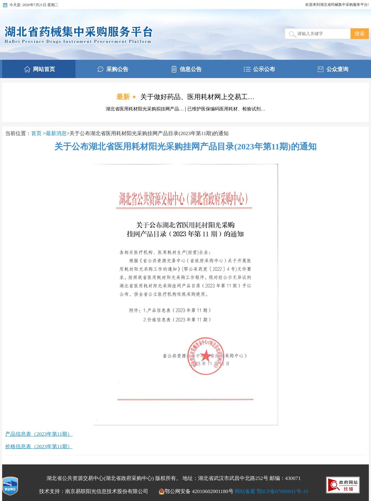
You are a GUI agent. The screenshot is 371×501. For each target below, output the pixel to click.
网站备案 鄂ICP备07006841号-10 (271, 491)
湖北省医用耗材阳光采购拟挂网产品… (145, 108)
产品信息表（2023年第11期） (38, 434)
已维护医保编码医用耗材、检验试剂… (226, 108)
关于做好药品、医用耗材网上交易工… (197, 97)
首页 (37, 133)
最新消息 (56, 133)
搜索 (359, 34)
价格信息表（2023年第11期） (38, 446)
